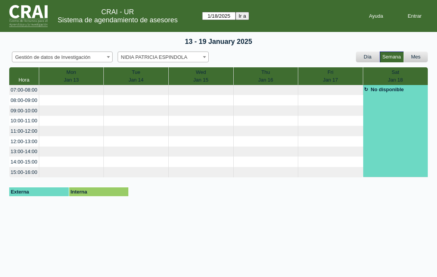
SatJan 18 (395, 76)
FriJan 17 (330, 76)
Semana (391, 57)
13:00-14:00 (24, 151)
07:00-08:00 (24, 90)
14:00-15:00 (24, 162)
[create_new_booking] (71, 90)
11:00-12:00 (24, 131)
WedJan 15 (200, 76)
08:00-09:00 (24, 100)
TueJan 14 (135, 76)
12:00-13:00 (24, 141)
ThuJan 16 (265, 76)
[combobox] (62, 57)
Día (367, 57)
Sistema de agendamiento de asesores (118, 20)
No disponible (387, 89)
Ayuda (376, 16)
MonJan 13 (71, 76)
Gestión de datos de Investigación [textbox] (53, 57)
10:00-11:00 (24, 120)
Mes (416, 57)
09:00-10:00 (24, 110)
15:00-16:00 (24, 172)
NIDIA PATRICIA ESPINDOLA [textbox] (154, 57)
